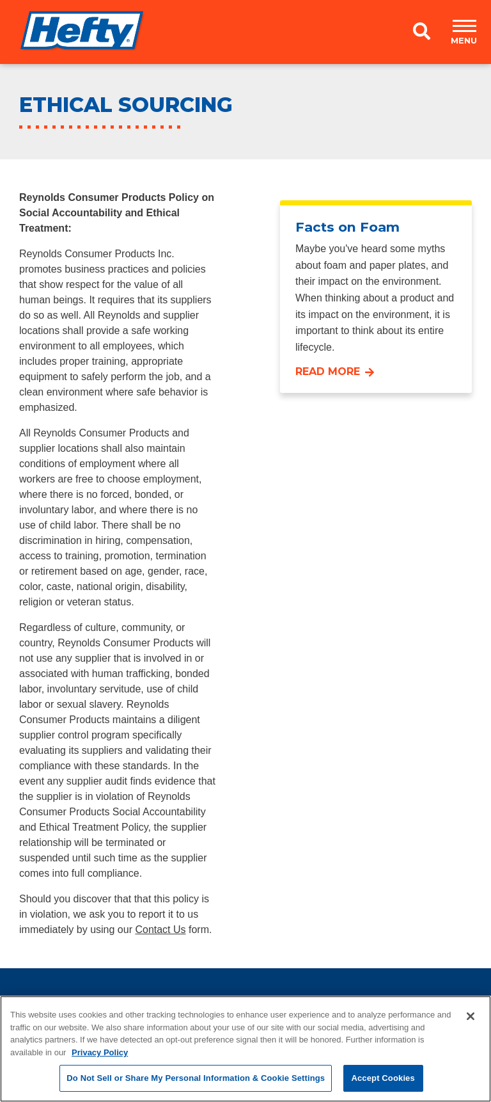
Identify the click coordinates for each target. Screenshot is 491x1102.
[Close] (470, 1016)
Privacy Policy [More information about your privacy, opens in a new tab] (100, 1052)
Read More (327, 371)
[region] (245, 1049)
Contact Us (160, 929)
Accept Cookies (382, 1078)
